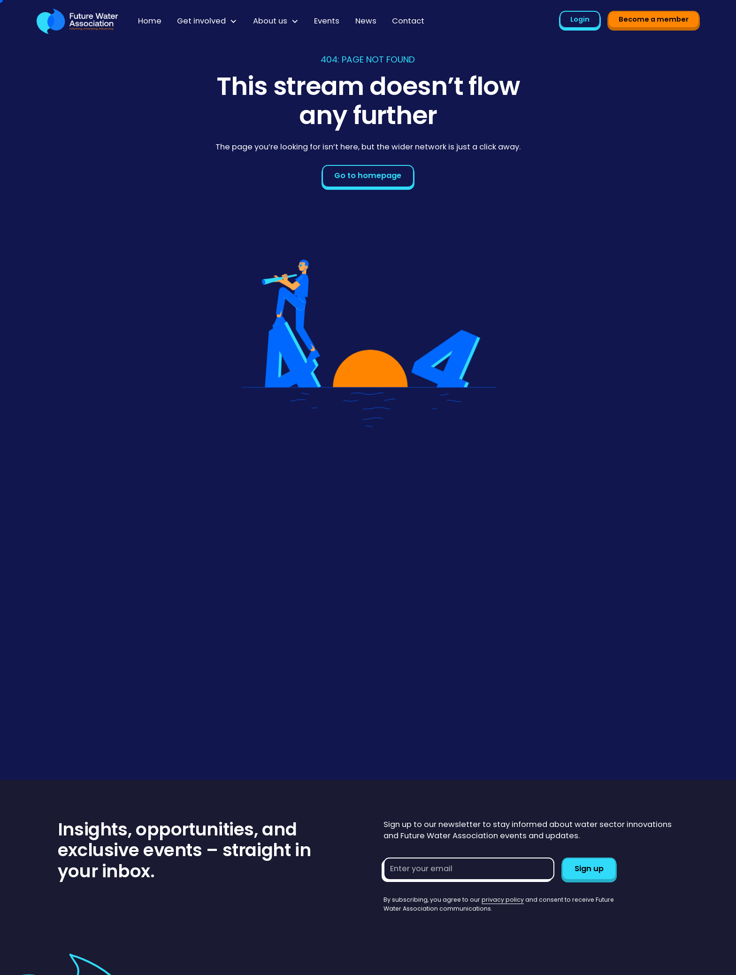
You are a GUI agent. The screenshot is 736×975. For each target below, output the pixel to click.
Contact (408, 21)
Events (326, 21)
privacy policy (503, 900)
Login (580, 19)
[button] (207, 21)
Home (149, 21)
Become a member (654, 19)
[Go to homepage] (77, 21)
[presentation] (454, 931)
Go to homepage (367, 175)
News (365, 21)
